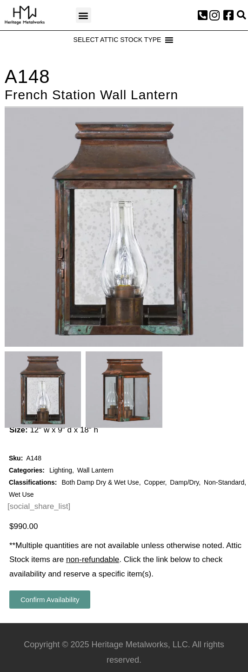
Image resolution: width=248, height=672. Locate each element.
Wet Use (21, 494)
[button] (83, 15)
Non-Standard (224, 482)
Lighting (60, 470)
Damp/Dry (184, 482)
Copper (154, 482)
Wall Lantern (95, 470)
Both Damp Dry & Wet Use (100, 482)
